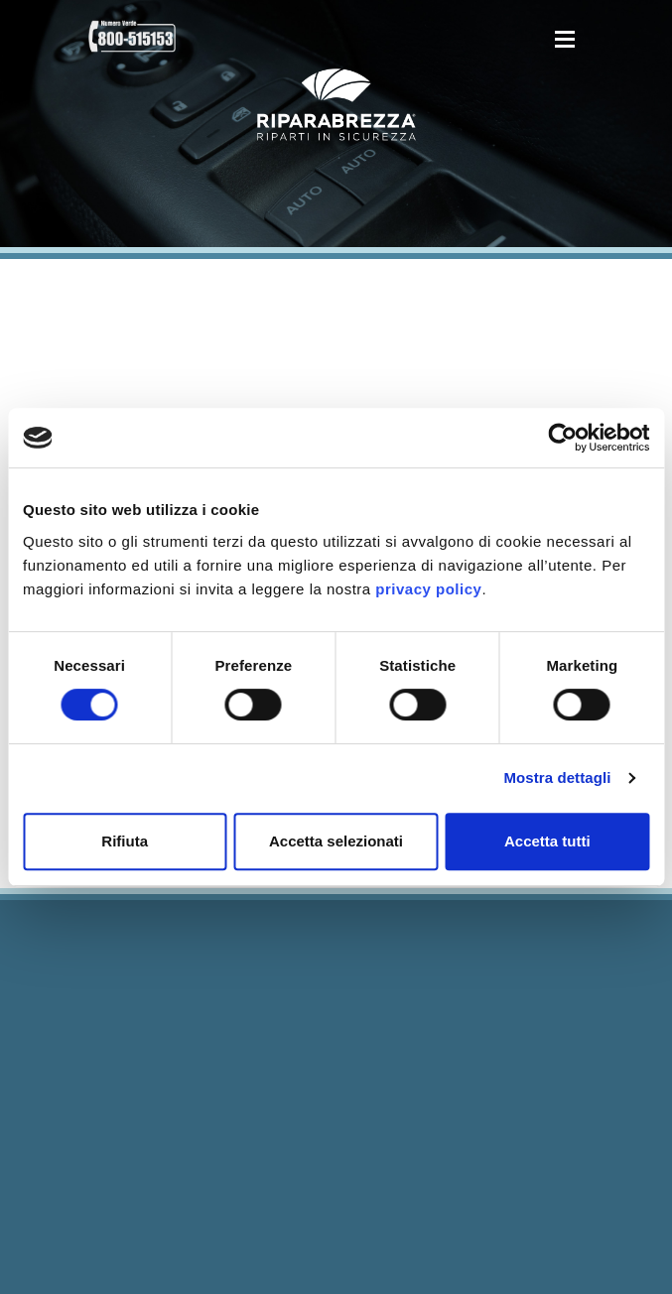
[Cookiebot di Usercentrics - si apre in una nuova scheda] (562, 438)
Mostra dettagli (556, 777)
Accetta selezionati (336, 841)
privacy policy (428, 589)
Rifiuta (124, 841)
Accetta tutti (547, 841)
